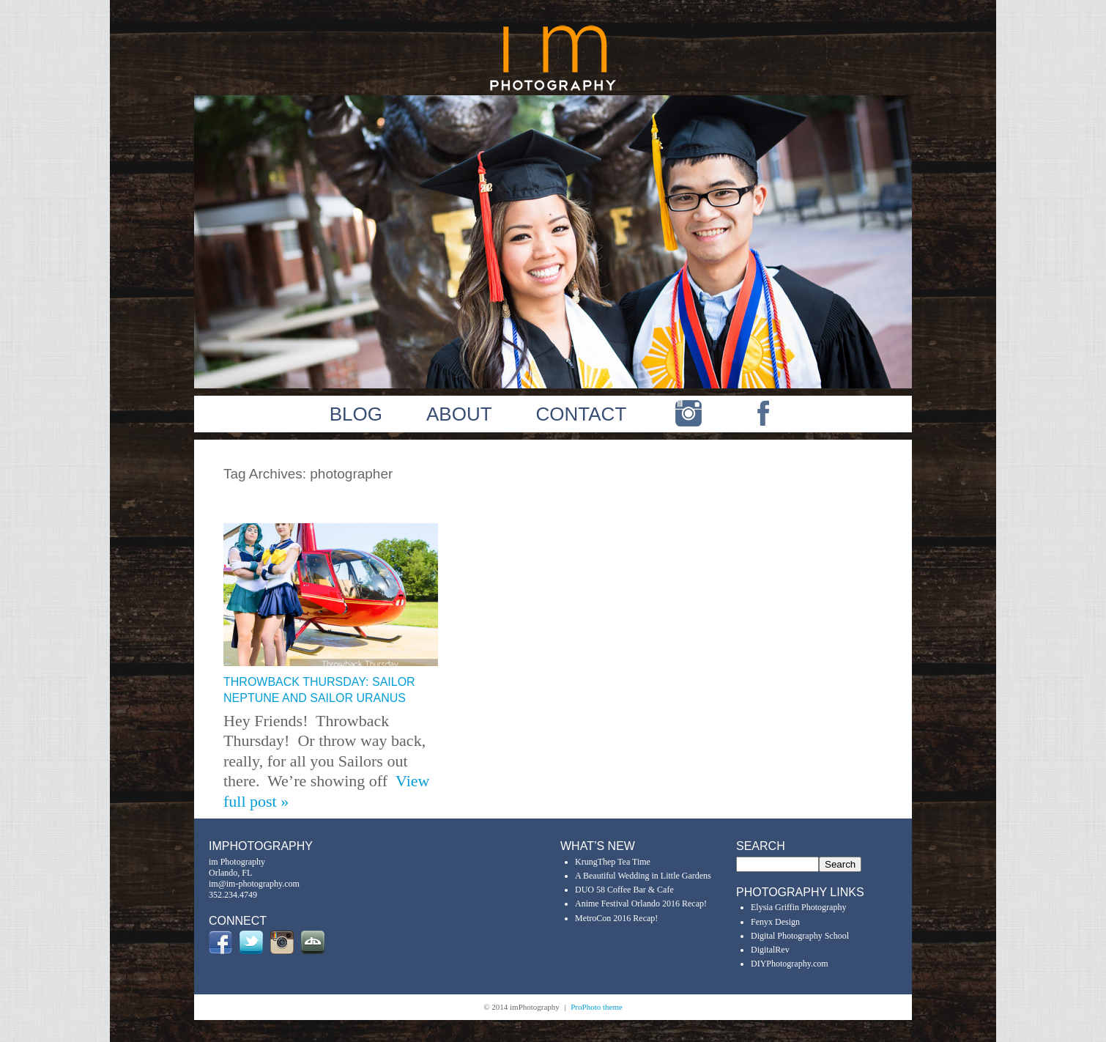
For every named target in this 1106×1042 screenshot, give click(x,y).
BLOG (356, 414)
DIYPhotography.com (789, 963)
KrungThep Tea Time (612, 862)
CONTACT (581, 414)
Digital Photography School (800, 936)
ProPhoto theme (597, 1006)
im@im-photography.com (254, 884)
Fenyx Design (775, 922)
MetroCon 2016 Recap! (616, 918)
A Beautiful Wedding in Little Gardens (643, 876)
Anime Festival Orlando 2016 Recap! (641, 903)
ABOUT (459, 414)
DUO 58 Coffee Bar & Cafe (624, 889)
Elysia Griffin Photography (798, 907)
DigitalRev (770, 950)
